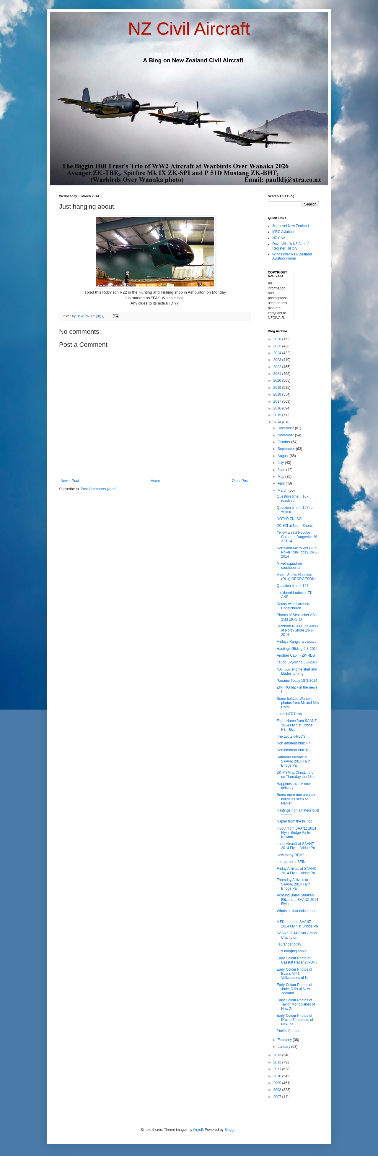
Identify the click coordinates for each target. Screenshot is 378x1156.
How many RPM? (290, 855)
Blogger (230, 1130)
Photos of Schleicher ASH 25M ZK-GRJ (297, 617)
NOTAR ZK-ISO (289, 519)
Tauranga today (289, 944)
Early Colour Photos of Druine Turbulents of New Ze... (295, 1019)
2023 (277, 360)
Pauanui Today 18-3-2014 (297, 681)
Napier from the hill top (294, 821)
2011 (277, 1069)
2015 (277, 415)
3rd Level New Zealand (290, 226)
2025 (277, 346)
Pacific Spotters (289, 1031)
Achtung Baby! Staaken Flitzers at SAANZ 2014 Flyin (297, 899)
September (287, 449)
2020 (277, 380)
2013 (277, 1055)
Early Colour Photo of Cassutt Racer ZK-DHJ (297, 960)
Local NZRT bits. (290, 714)
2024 (277, 353)
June (282, 470)
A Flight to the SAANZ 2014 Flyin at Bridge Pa (297, 924)
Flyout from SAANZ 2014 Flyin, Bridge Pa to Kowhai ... (296, 832)
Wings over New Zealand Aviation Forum (292, 256)
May (281, 477)
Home (155, 481)
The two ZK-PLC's (291, 736)
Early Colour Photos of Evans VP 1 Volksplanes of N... (294, 973)
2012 (277, 1062)
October (284, 442)
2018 (277, 394)
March (283, 490)
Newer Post (70, 481)
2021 (277, 374)
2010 (277, 1076)
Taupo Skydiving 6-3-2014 (297, 662)
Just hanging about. (292, 951)
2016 (277, 408)
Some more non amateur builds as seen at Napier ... (296, 799)
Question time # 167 (292, 586)
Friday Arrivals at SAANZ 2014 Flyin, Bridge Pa (296, 871)
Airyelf (198, 1130)
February (285, 1040)
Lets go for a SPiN (291, 862)
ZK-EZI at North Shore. (295, 526)
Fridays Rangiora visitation (297, 641)
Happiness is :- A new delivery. (294, 786)
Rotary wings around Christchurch (293, 606)
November (286, 435)
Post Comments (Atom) (99, 489)
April (282, 483)
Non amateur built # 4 (294, 743)
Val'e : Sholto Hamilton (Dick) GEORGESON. (296, 577)
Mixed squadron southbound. (289, 565)
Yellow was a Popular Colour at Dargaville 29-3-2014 (297, 536)
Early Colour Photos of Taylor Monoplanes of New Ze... (296, 1004)
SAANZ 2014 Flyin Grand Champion (297, 935)
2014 (277, 422)
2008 (277, 1090)
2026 (277, 339)
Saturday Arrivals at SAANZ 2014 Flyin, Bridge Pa (294, 761)
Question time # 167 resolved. (292, 498)
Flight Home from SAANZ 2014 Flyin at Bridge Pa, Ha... (297, 725)
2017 (277, 401)
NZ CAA (278, 238)
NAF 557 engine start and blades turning (297, 671)
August (284, 456)
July (281, 463)
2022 (277, 367)
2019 (277, 388)
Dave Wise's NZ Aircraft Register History (290, 246)
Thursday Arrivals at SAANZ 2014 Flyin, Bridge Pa (294, 884)
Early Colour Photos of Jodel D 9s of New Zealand (294, 989)
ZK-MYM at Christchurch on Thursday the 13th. (296, 774)
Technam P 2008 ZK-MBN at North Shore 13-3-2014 (297, 630)
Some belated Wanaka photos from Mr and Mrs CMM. (298, 703)
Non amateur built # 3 (294, 750)
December (286, 428)
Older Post (240, 481)
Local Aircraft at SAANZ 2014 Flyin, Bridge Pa (296, 846)
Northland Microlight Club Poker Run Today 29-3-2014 (297, 552)
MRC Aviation (283, 232)
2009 (277, 1083)
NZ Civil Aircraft (189, 28)
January (284, 1047)
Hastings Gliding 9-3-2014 (297, 649)
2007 (277, 1097)
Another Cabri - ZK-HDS (296, 655)
